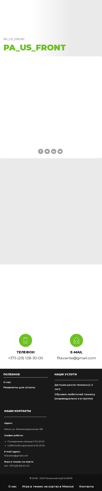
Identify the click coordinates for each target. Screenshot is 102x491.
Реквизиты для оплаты (19, 387)
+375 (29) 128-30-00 (19, 466)
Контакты (86, 486)
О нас (7, 382)
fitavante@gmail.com (16, 455)
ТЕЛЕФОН (26, 352)
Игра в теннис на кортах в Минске (48, 486)
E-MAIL (76, 352)
